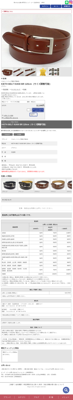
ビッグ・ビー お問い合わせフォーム (11, 372)
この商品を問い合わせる (10, 118)
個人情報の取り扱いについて (54, 384)
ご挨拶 (11, 384)
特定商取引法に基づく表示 (33, 384)
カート (56, 6)
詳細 (17, 102)
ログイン (45, 6)
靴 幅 (24, 89)
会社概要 (19, 384)
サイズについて (15, 89)
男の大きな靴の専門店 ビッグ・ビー (6, 4)
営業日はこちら (7, 11)
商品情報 (5, 89)
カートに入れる (38, 110)
